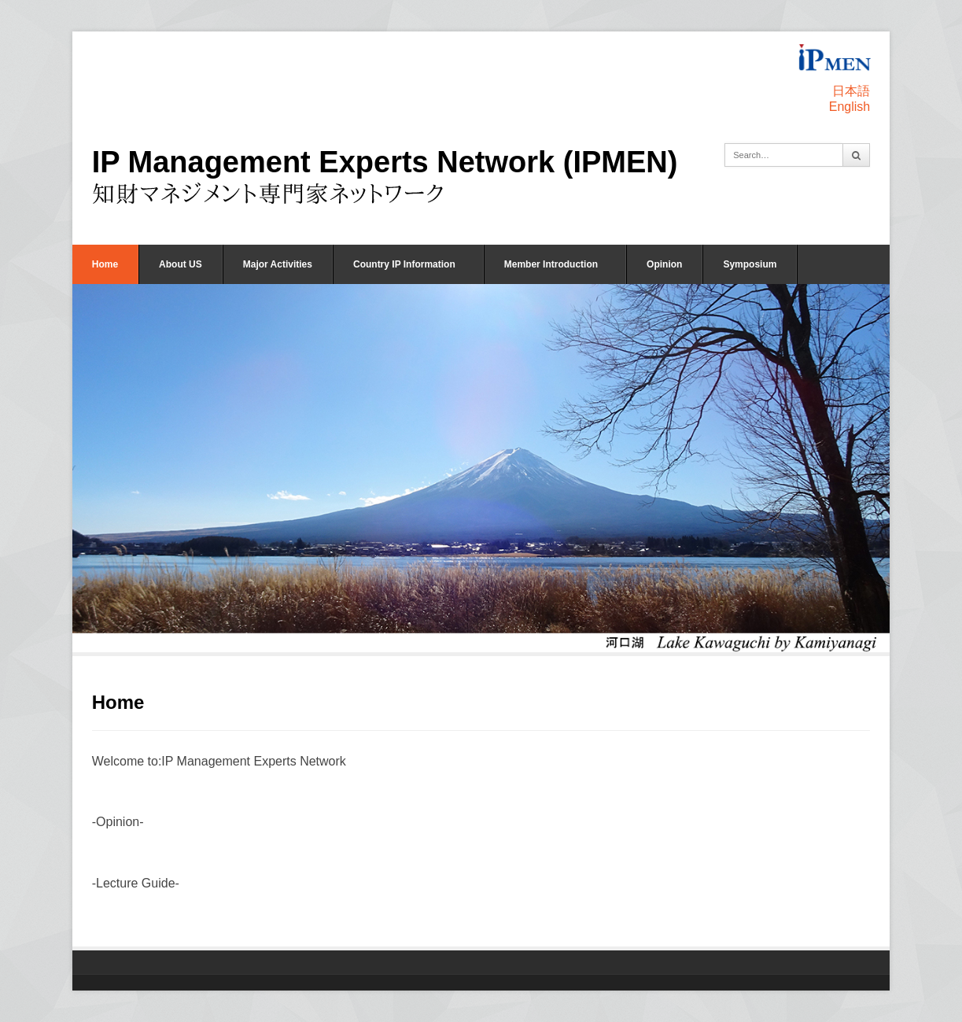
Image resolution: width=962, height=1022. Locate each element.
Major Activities (277, 264)
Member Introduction (551, 264)
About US (180, 264)
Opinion (664, 264)
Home (105, 264)
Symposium (749, 264)
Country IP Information (404, 264)
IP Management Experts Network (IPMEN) (385, 162)
